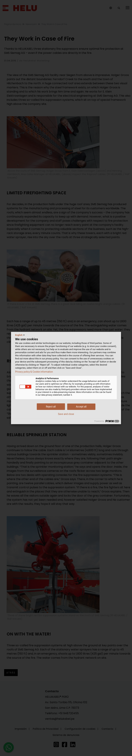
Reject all (51, 406)
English (20, 335)
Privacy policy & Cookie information (34, 371)
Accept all (81, 406)
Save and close (66, 414)
